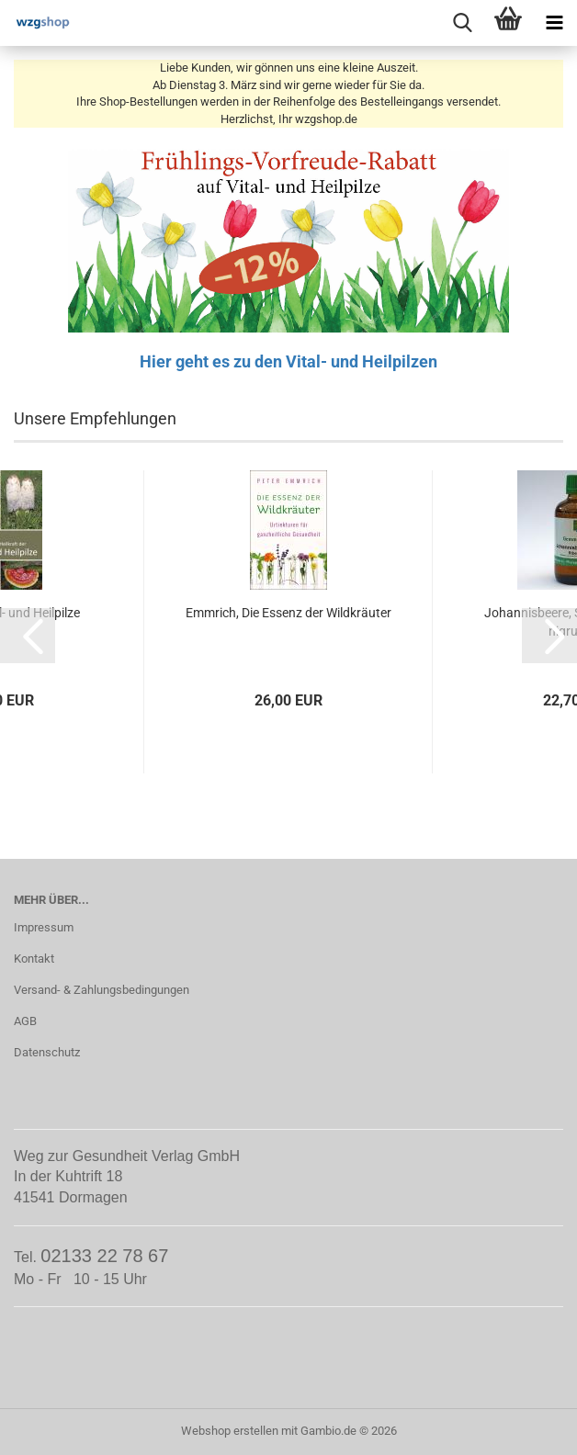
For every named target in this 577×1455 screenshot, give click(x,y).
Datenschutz (47, 1052)
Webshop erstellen (229, 1431)
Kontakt (34, 958)
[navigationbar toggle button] (554, 23)
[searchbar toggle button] (462, 23)
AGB (25, 1021)
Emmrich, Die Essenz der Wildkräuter (288, 612)
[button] (27, 635)
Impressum (44, 927)
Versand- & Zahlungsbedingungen (101, 990)
